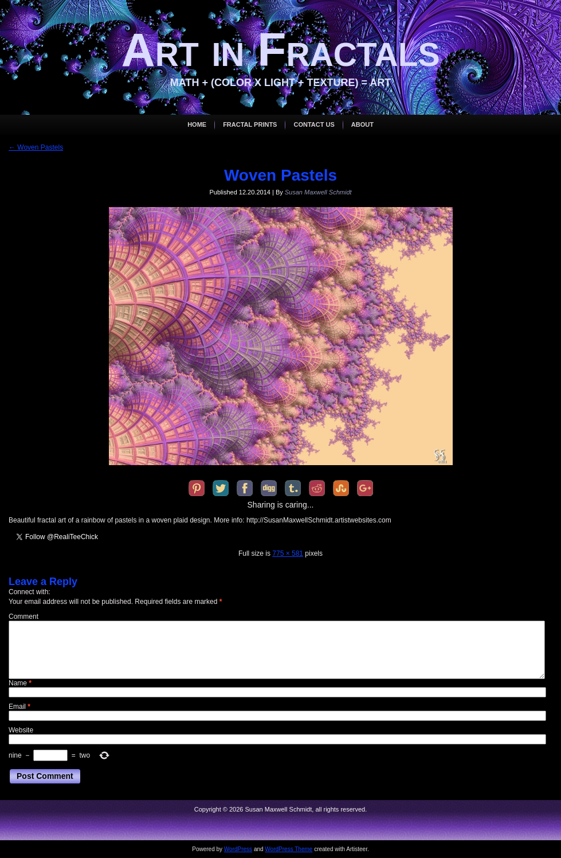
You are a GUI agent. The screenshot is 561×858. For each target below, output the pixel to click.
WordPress (238, 849)
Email (19, 707)
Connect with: (29, 592)
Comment (23, 617)
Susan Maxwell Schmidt (318, 192)
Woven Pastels (36, 147)
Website (21, 730)
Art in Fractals (280, 50)
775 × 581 (287, 553)
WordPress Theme (288, 849)
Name (20, 683)
